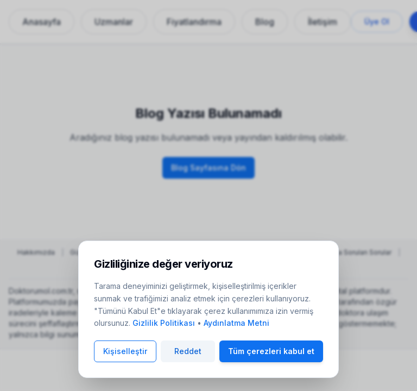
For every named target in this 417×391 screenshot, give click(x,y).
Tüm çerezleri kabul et (271, 351)
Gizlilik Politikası (163, 322)
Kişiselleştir (125, 351)
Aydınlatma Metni (236, 322)
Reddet (187, 351)
